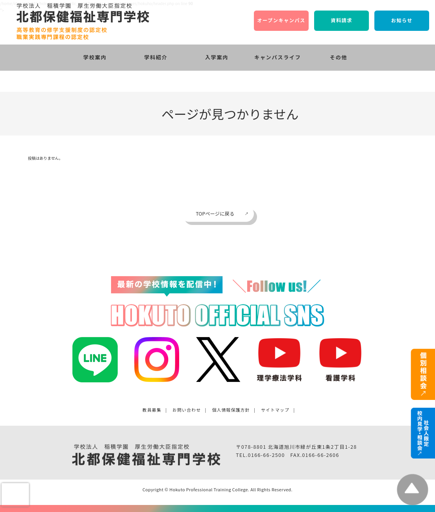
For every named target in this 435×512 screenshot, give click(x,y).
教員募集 (151, 410)
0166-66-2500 (266, 454)
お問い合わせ (187, 410)
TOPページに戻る (215, 213)
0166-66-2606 (320, 454)
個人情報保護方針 (231, 410)
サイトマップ (275, 410)
